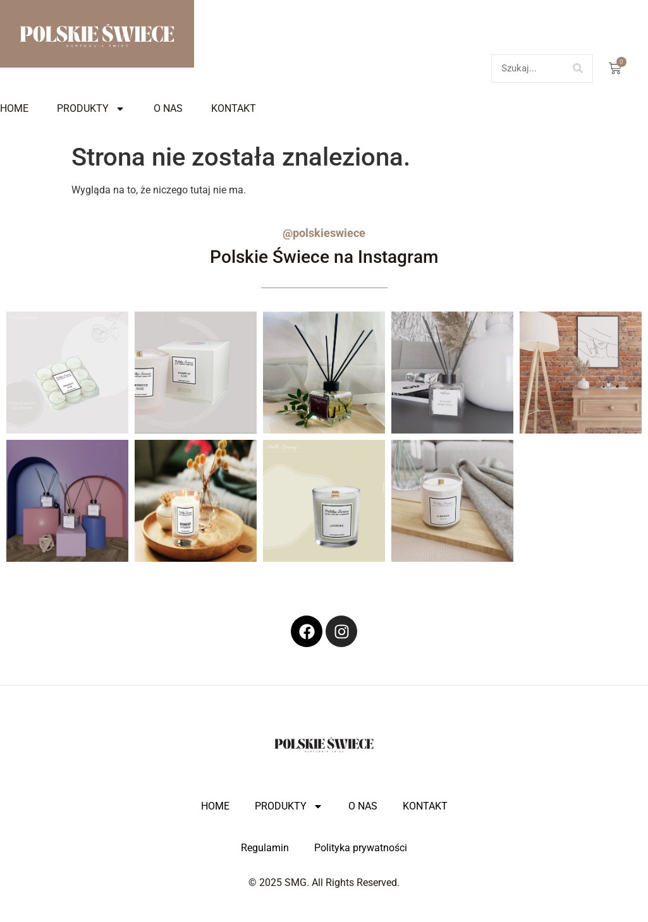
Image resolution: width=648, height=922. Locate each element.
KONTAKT (233, 108)
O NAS (168, 108)
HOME (14, 108)
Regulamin (265, 848)
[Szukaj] (578, 68)
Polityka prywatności (360, 848)
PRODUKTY (91, 108)
